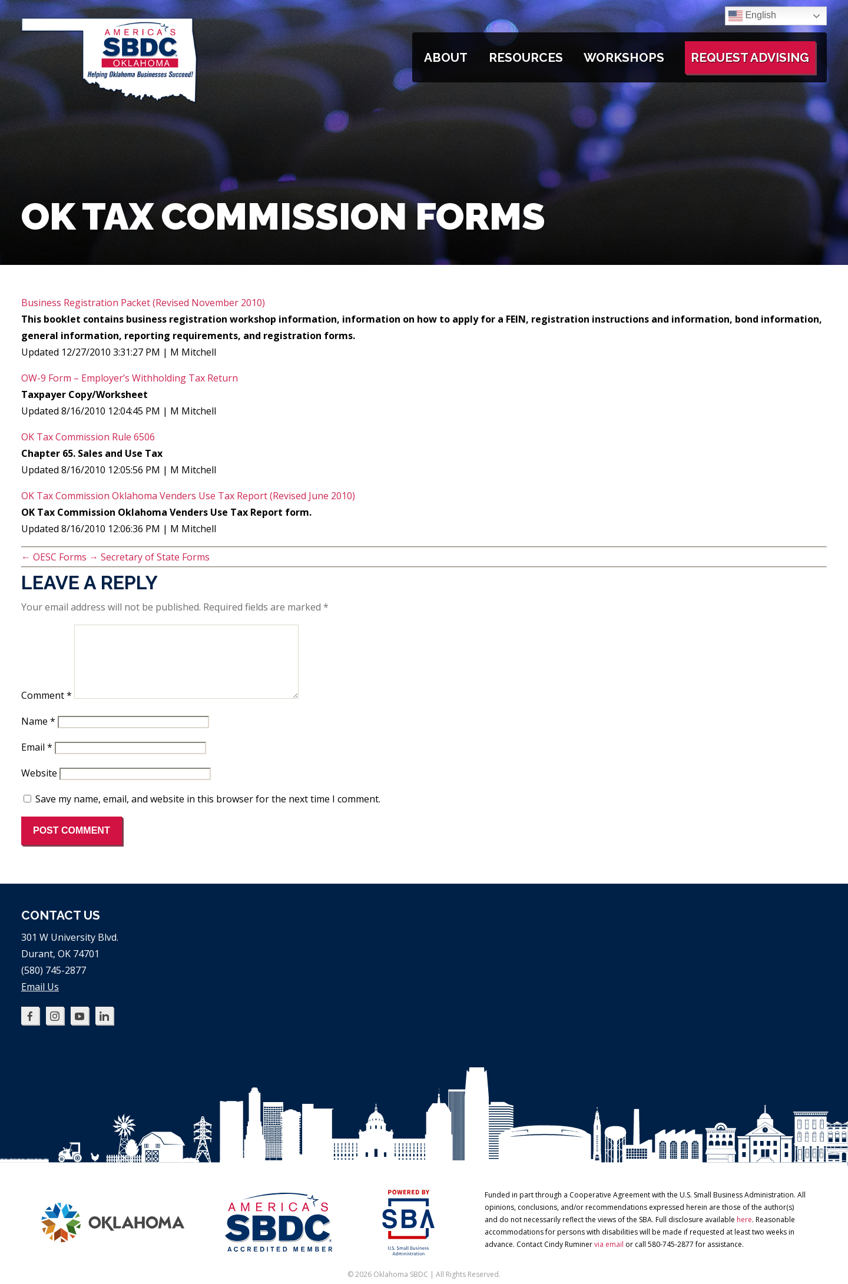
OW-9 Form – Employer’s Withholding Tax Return (129, 377)
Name (38, 735)
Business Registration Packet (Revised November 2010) (143, 302)
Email (36, 761)
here (744, 1234)
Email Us (40, 1000)
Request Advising (750, 57)
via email (609, 1258)
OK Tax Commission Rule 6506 (88, 436)
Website (39, 787)
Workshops (624, 57)
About (446, 57)
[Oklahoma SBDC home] (109, 100)
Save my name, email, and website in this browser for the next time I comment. (207, 813)
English (752, 16)
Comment (46, 709)
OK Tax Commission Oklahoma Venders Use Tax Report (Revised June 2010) (188, 495)
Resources (526, 57)
